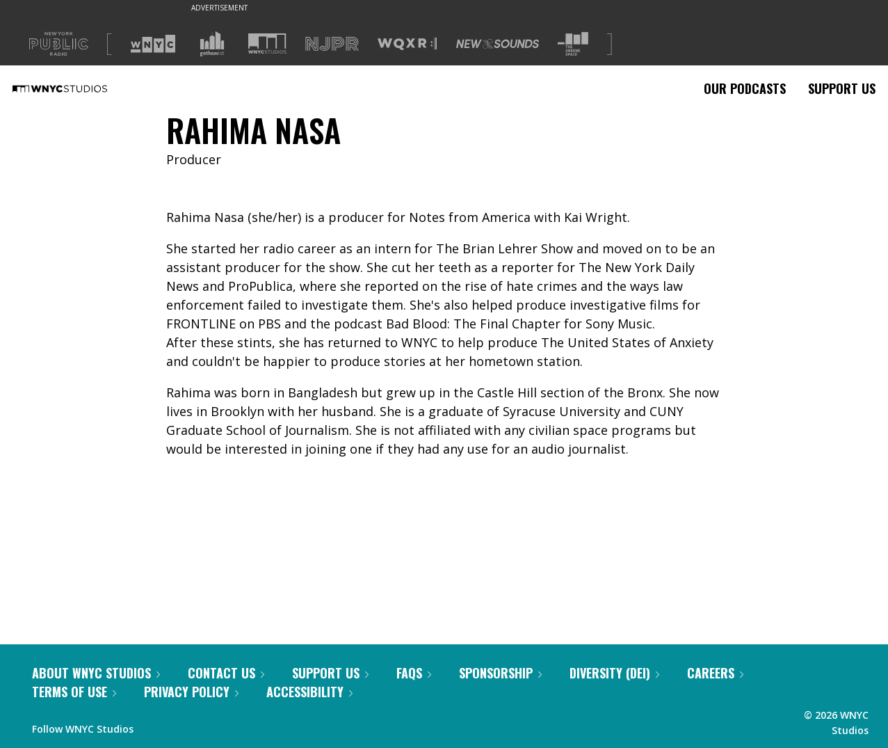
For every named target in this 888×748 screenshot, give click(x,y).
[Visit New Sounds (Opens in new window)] (497, 44)
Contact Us (226, 673)
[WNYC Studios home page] (77, 88)
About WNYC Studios (96, 673)
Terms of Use (74, 692)
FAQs (413, 673)
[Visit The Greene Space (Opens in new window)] (573, 44)
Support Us (841, 88)
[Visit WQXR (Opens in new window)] (407, 44)
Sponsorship (500, 673)
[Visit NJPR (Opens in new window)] (332, 44)
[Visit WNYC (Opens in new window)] (153, 44)
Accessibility (309, 692)
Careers (715, 673)
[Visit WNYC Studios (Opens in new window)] (267, 43)
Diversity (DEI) (614, 673)
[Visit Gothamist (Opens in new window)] (212, 43)
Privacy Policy (191, 692)
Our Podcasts (745, 88)
